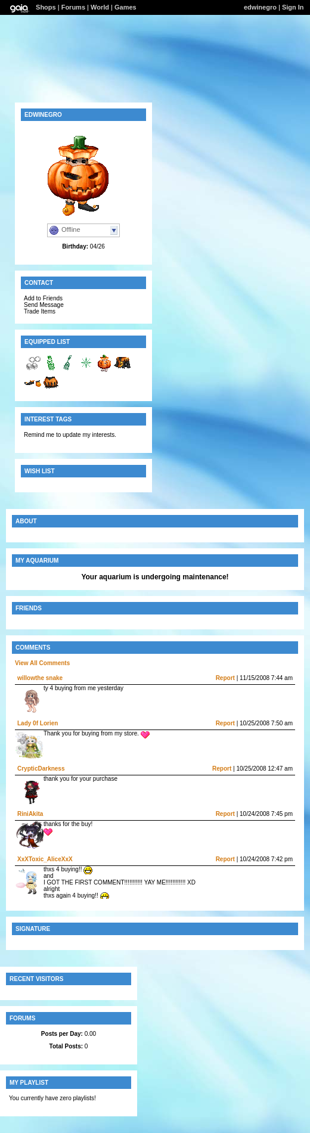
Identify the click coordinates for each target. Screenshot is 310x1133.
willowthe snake (40, 678)
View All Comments (42, 663)
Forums (73, 7)
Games (125, 7)
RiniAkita (30, 814)
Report (225, 678)
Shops (46, 7)
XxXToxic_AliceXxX (45, 859)
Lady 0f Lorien (37, 723)
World (100, 7)
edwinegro (260, 7)
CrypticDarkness (40, 768)
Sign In (293, 7)
